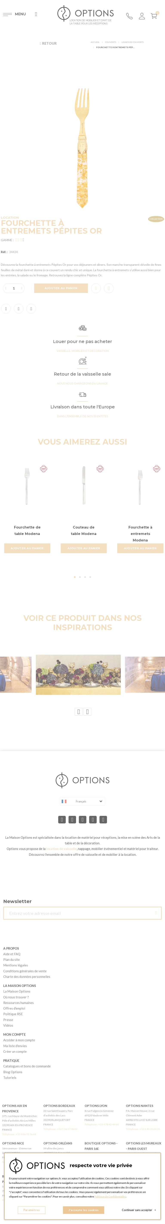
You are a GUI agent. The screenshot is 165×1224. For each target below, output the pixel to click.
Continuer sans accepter (139, 1210)
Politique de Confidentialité (110, 1196)
